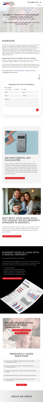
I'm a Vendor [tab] (24, 89)
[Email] (30, 92)
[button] (39, 2)
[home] (8, 3)
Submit (37, 110)
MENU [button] (39, 5)
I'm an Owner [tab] (8, 89)
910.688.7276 (33, 2)
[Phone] (12, 95)
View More (21, 384)
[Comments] (21, 102)
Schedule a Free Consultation (11, 236)
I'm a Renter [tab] (16, 89)
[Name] (12, 92)
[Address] (30, 95)
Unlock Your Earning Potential (15, 178)
